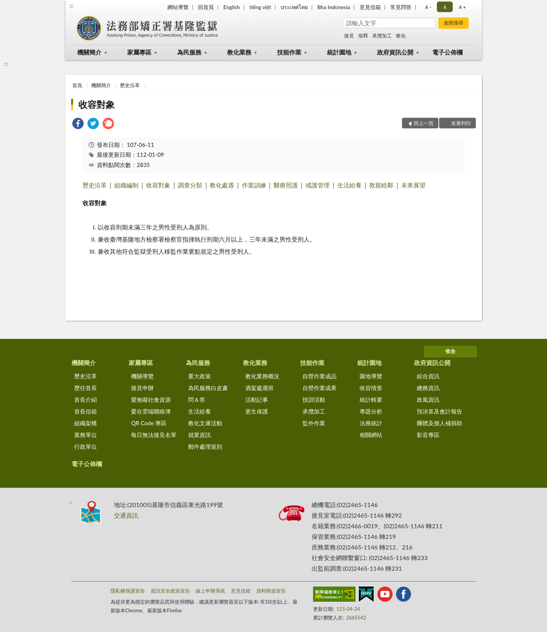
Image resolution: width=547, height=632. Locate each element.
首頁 (77, 85)
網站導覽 (178, 7)
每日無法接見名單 (153, 434)
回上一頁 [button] (423, 123)
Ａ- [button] (427, 7)
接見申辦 (142, 387)
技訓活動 (313, 399)
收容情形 (371, 387)
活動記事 (256, 399)
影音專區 (428, 434)
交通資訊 (126, 515)
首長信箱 (85, 411)
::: (71, 6)
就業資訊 (199, 434)
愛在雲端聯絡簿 (151, 411)
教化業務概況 (262, 376)
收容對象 (96, 104)
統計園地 (339, 52)
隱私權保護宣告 (128, 591)
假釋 (363, 36)
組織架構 (85, 423)
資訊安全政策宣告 (170, 591)
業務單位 (85, 434)
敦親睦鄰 (381, 185)
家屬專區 (139, 52)
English (231, 7)
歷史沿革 (130, 85)
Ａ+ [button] (462, 7)
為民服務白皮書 (208, 387)
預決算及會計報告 (439, 411)
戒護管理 (317, 185)
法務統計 (371, 423)
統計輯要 (371, 399)
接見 (349, 36)
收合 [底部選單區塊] (450, 351)
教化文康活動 (205, 423)
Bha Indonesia (333, 7)
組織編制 (126, 185)
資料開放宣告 (271, 591)
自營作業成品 (319, 376)
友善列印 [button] (461, 123)
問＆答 (196, 399)
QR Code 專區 (149, 423)
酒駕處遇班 (259, 387)
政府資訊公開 (395, 52)
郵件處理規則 (205, 446)
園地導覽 (371, 376)
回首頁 (206, 7)
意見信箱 (370, 7)
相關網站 (371, 434)
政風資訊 (428, 399)
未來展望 (413, 185)
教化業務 (239, 52)
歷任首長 (85, 387)
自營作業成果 (319, 387)
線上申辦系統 (210, 591)
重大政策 (199, 376)
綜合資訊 (428, 376)
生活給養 (349, 185)
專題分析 (371, 411)
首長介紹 (85, 399)
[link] (78, 124)
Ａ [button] (444, 7)
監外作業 (313, 423)
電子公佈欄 (447, 52)
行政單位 (85, 446)
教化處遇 (222, 185)
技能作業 (289, 52)
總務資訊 (428, 387)
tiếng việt (260, 7)
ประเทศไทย (294, 7)
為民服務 (189, 52)
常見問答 (400, 7)
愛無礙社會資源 (151, 399)
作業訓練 (254, 185)
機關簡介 (89, 52)
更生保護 (256, 411)
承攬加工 (382, 36)
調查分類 (190, 185)
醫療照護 (286, 185)
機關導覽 (142, 376)
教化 (401, 36)
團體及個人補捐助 (439, 423)
